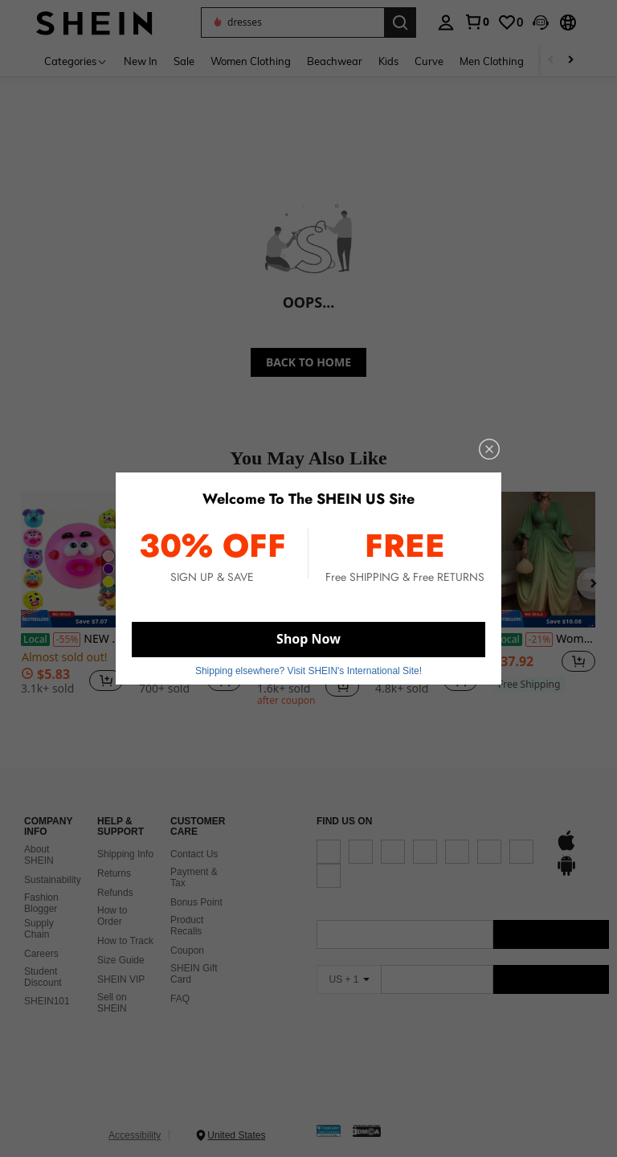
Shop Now (308, 639)
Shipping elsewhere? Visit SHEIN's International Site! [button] (308, 671)
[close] (489, 449)
